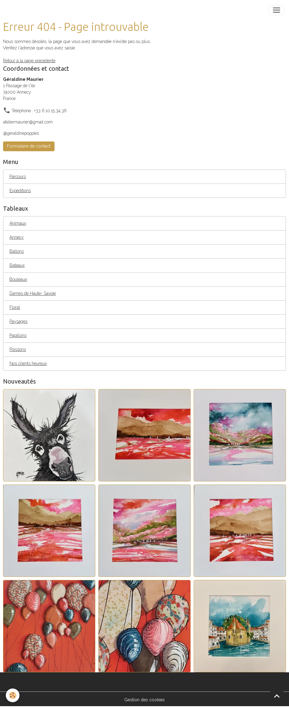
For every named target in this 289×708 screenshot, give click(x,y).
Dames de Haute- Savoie (32, 293)
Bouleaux (18, 279)
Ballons (16, 251)
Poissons (17, 349)
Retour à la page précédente (29, 60)
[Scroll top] (276, 695)
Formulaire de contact (29, 146)
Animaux (17, 223)
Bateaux (17, 265)
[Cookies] (13, 695)
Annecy (16, 237)
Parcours (17, 176)
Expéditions (20, 190)
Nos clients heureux (28, 363)
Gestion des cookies (144, 699)
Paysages (18, 321)
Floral (14, 307)
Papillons (17, 335)
